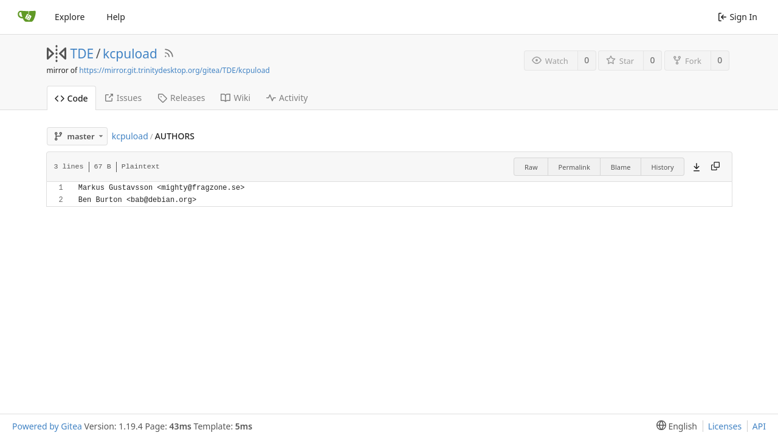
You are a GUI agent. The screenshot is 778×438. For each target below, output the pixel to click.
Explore (69, 17)
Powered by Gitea (47, 426)
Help (115, 17)
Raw (531, 167)
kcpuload (130, 53)
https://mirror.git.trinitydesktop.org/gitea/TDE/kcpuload (174, 70)
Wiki (235, 97)
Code (71, 98)
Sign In (737, 17)
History (662, 167)
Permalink (574, 167)
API (759, 426)
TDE (82, 53)
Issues (123, 97)
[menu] (674, 426)
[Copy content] (715, 167)
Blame (621, 167)
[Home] (27, 17)
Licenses (725, 426)
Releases (181, 97)
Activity (287, 97)
